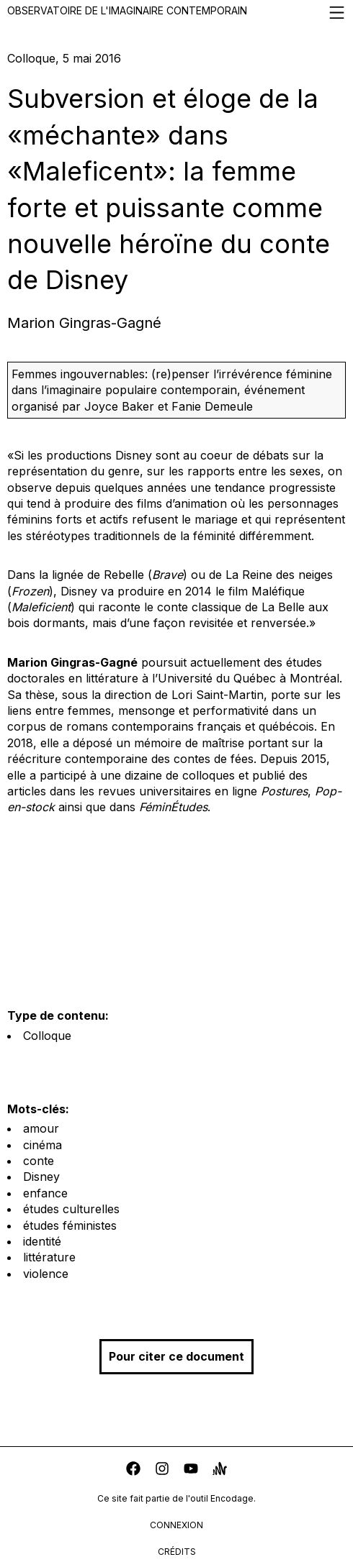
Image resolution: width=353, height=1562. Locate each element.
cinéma (42, 1145)
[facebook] (133, 1470)
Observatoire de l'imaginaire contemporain (176, 13)
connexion (176, 1525)
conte (38, 1161)
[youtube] (191, 1470)
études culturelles (71, 1209)
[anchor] (220, 1470)
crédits (177, 1551)
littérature (49, 1257)
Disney (41, 1176)
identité (42, 1241)
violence (45, 1273)
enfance (45, 1193)
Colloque (47, 1035)
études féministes (70, 1225)
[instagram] (162, 1470)
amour (41, 1128)
